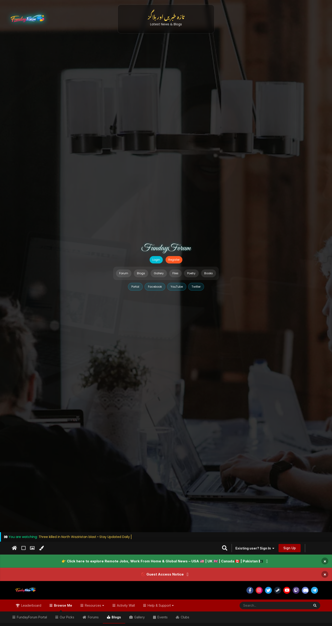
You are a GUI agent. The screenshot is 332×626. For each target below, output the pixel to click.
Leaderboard (30, 605)
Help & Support (160, 605)
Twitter (196, 287)
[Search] (263, 605)
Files (175, 273)
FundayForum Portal (31, 617)
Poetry (191, 273)
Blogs (141, 273)
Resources (94, 605)
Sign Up (289, 548)
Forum (123, 273)
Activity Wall (125, 605)
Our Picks (66, 617)
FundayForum (166, 248)
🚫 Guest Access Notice (162, 574)
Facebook (155, 287)
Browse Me (62, 607)
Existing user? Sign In (254, 548)
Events (162, 617)
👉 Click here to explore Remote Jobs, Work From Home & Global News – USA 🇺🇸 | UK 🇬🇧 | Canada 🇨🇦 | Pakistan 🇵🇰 (162, 561)
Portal (135, 287)
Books (208, 273)
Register (174, 260)
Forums (93, 617)
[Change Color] (41, 548)
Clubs (184, 617)
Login (156, 260)
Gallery (159, 273)
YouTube (177, 287)
